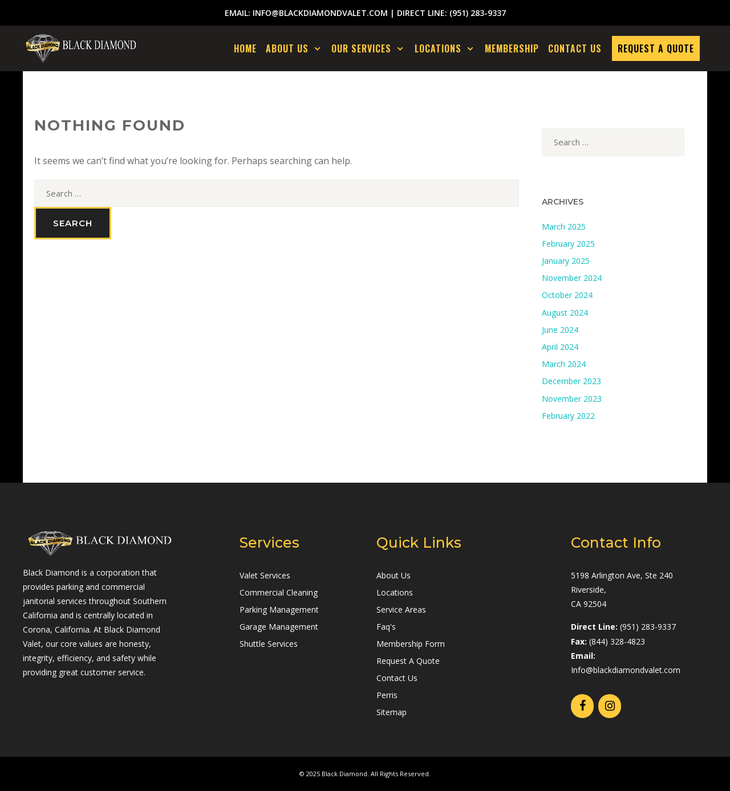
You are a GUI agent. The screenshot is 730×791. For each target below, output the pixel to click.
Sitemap (391, 712)
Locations (394, 592)
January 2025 (566, 260)
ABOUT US (296, 48)
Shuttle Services (269, 643)
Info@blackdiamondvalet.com (625, 669)
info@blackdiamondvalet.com (320, 12)
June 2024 (560, 329)
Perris (387, 695)
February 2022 (568, 415)
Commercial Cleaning (279, 592)
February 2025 (568, 243)
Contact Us (396, 677)
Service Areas (401, 609)
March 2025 (564, 226)
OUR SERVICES (370, 48)
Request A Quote (408, 660)
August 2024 (565, 312)
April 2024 (560, 346)
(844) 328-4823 (617, 641)
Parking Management (279, 609)
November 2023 (572, 398)
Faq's (386, 626)
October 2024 (567, 295)
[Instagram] (609, 706)
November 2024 (572, 277)
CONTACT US (575, 48)
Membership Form (410, 643)
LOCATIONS (447, 48)
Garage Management (279, 626)
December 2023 (571, 381)
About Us (393, 575)
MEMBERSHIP (512, 48)
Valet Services (265, 575)
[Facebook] (582, 706)
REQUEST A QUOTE (656, 48)
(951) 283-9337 (477, 12)
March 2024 (564, 363)
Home (245, 48)
